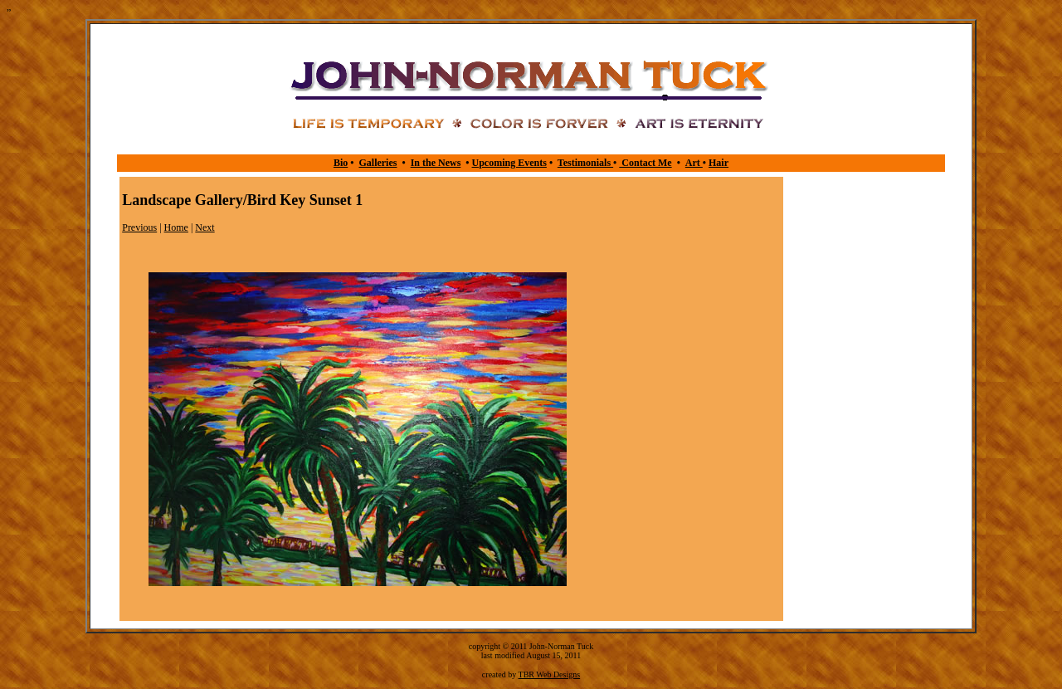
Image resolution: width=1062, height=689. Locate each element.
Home (176, 227)
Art (694, 163)
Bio (341, 163)
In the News (436, 163)
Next (204, 227)
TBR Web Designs (550, 674)
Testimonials (585, 163)
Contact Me (645, 163)
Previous (139, 227)
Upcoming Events (509, 163)
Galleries (377, 163)
